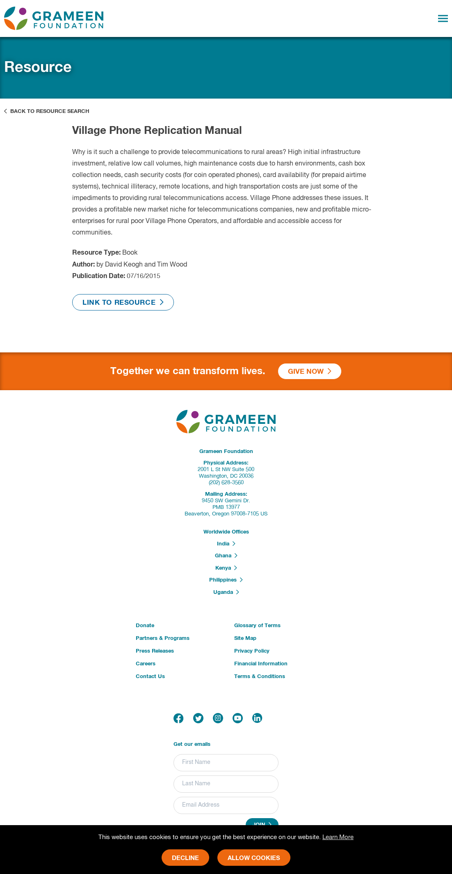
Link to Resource (123, 302)
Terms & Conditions (259, 676)
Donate (145, 625)
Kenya (226, 568)
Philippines (226, 580)
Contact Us (150, 676)
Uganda (226, 592)
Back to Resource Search (46, 111)
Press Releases (155, 651)
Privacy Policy (251, 651)
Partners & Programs (162, 638)
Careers (145, 664)
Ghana (226, 556)
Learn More (338, 837)
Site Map (245, 638)
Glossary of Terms (257, 625)
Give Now (309, 371)
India (226, 544)
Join (262, 825)
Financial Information (261, 664)
